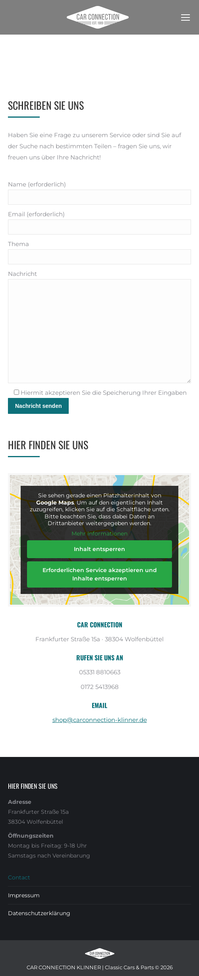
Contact (19, 877)
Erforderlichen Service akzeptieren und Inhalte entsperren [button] (100, 574)
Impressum (24, 895)
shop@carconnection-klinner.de (99, 720)
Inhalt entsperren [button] (99, 549)
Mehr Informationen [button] (99, 533)
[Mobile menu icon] (185, 17)
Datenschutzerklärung (39, 913)
